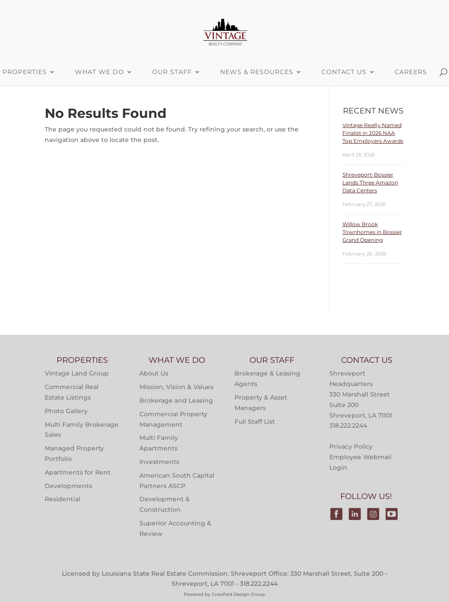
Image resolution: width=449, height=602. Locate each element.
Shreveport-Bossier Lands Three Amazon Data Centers (370, 182)
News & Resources (256, 72)
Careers (411, 72)
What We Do (99, 72)
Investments (159, 462)
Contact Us (344, 72)
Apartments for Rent (77, 472)
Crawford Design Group (238, 594)
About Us (153, 373)
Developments (68, 486)
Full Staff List (255, 421)
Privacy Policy (351, 446)
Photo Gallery (66, 411)
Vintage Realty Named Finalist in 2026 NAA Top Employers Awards (372, 133)
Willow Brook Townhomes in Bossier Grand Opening (372, 232)
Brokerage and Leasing (176, 400)
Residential (62, 499)
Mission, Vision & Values (176, 387)
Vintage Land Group (77, 373)
